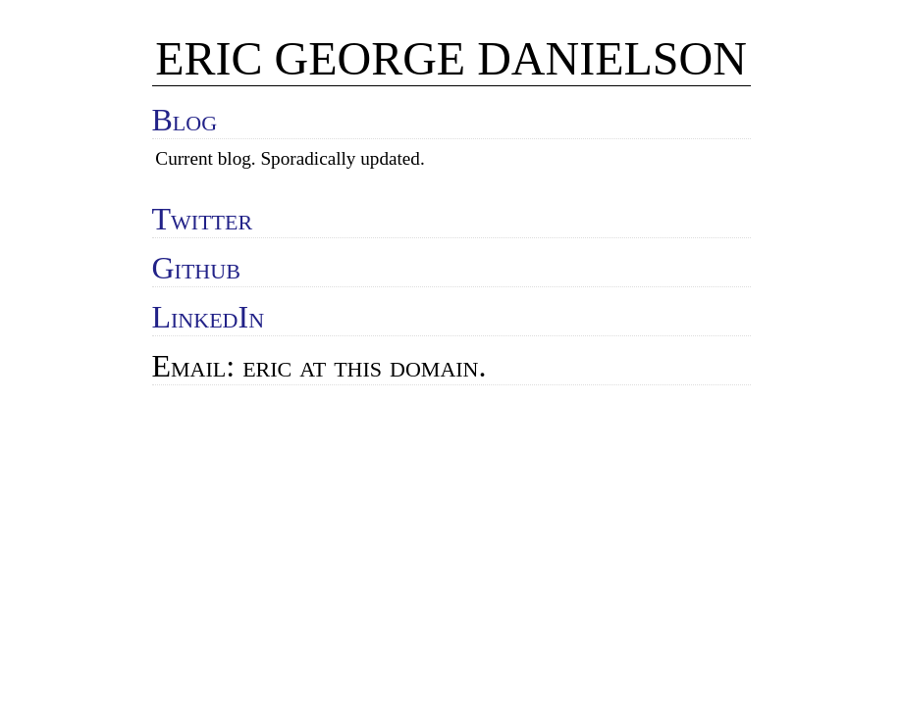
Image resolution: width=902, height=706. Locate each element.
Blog (185, 119)
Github (196, 267)
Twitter (202, 218)
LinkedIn (208, 316)
